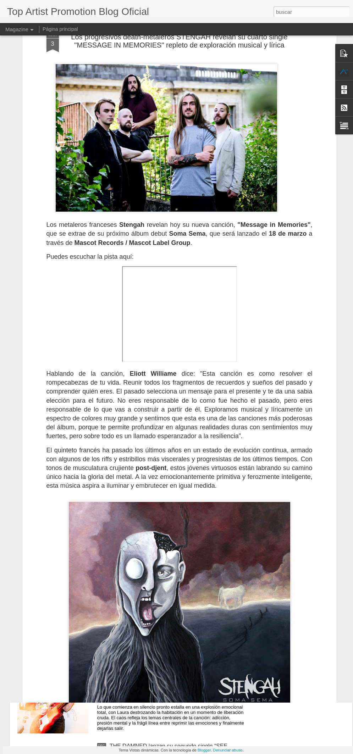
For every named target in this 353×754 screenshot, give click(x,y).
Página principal (60, 29)
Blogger (204, 750)
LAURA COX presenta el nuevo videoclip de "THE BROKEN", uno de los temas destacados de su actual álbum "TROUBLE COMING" (177, 672)
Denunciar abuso (227, 750)
